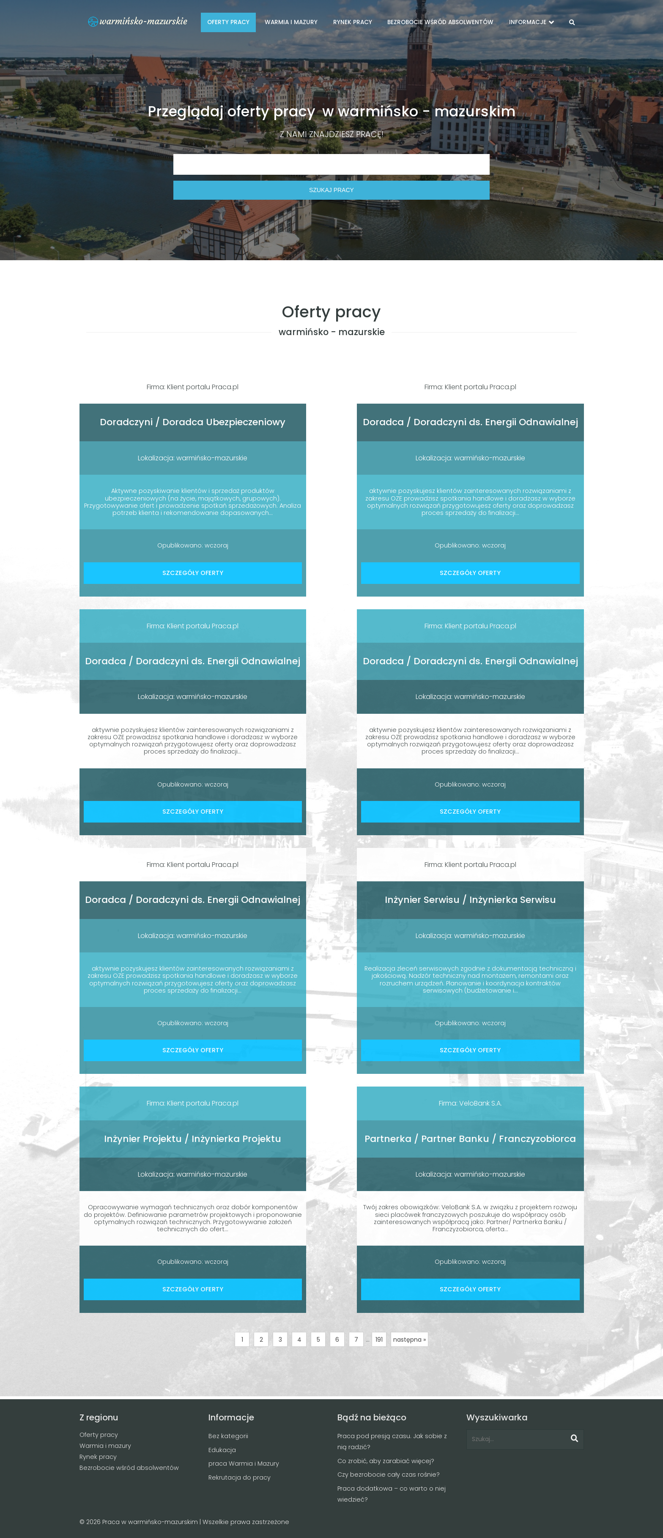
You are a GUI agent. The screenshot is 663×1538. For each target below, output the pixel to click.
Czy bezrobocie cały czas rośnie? (388, 1474)
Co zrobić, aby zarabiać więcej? (385, 1461)
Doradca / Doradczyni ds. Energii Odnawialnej (470, 422)
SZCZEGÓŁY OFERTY (192, 573)
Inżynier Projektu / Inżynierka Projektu (192, 1138)
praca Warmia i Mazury (243, 1463)
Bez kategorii (228, 1436)
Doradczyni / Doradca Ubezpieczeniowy (192, 422)
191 (379, 1339)
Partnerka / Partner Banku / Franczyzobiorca (470, 1138)
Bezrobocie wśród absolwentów (129, 1468)
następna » (409, 1339)
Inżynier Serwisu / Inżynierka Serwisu (470, 899)
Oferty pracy (98, 1435)
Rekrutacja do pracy (239, 1477)
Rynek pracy (98, 1457)
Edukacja (222, 1450)
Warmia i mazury (105, 1446)
